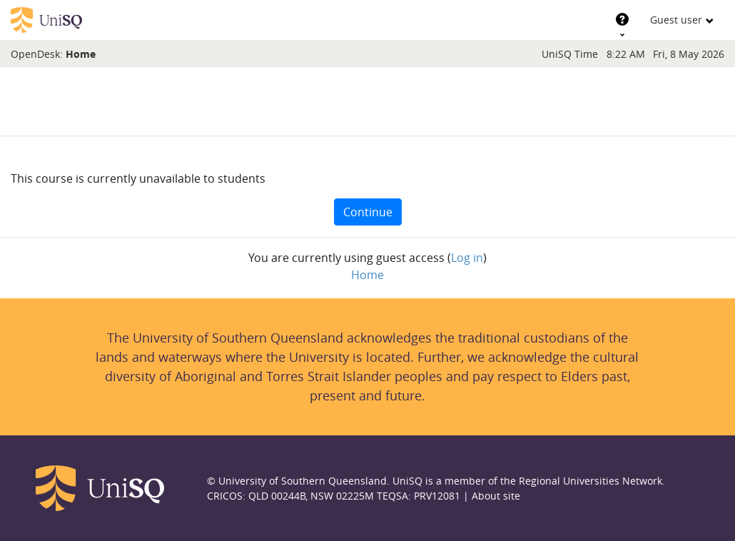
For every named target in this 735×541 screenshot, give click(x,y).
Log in (467, 258)
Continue (367, 212)
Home (81, 54)
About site (496, 495)
